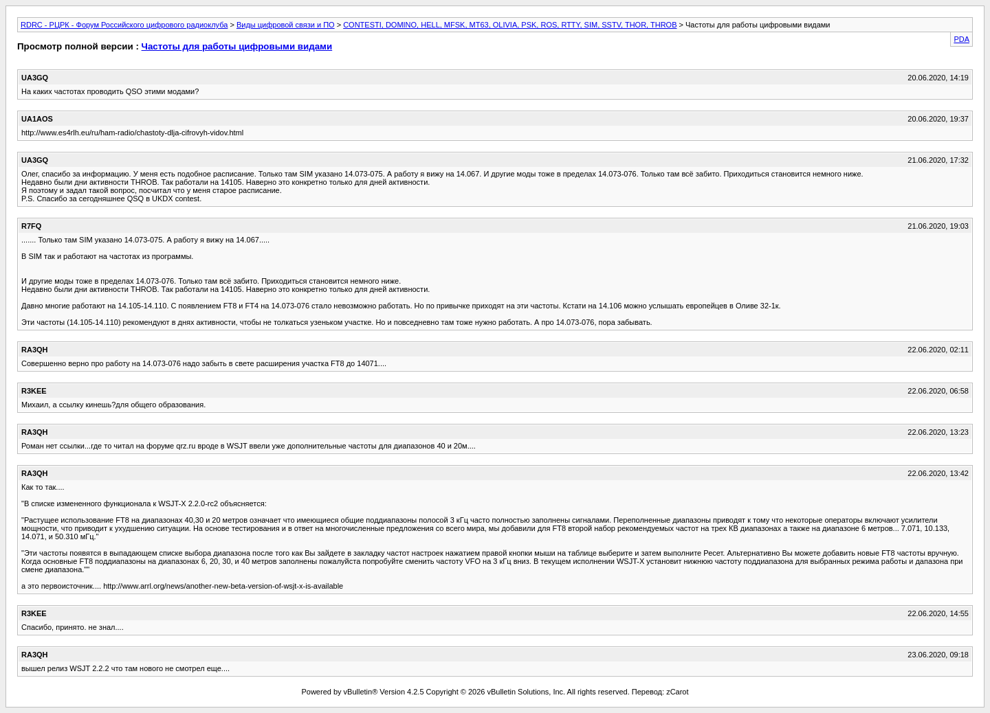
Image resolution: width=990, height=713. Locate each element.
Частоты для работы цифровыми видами (237, 46)
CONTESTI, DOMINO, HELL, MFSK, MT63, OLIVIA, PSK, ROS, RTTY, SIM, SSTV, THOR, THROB (509, 25)
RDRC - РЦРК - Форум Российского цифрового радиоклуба (124, 25)
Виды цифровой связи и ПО (285, 25)
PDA (961, 39)
